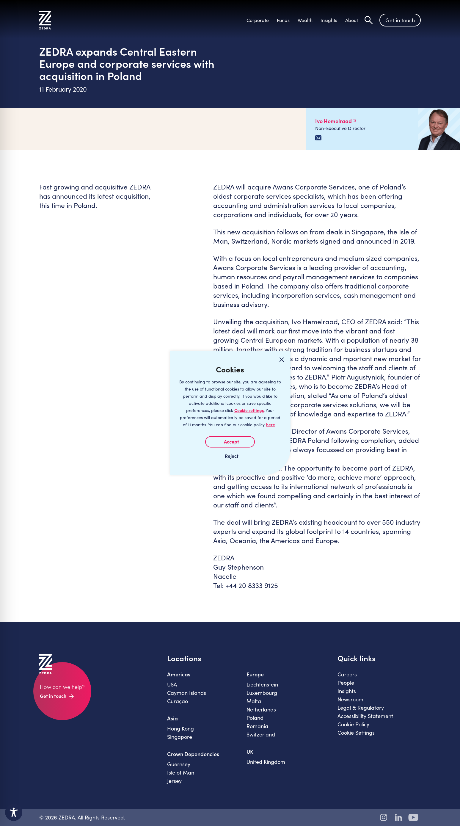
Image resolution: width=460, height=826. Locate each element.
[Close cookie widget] (282, 360)
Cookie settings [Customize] (249, 410)
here (270, 424)
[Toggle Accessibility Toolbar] (13, 812)
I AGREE (230, 441)
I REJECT (230, 455)
